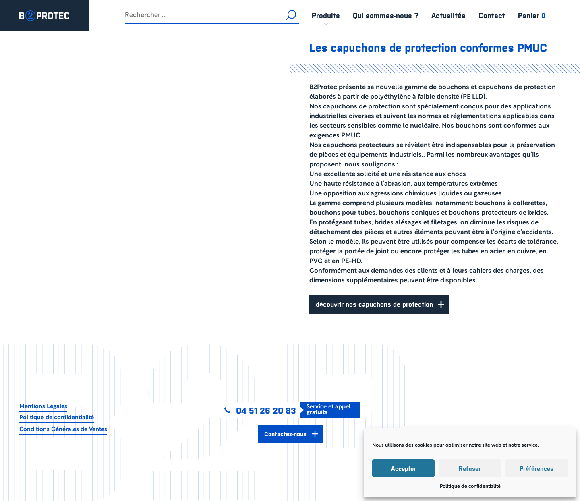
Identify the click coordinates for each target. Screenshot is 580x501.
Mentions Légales (43, 406)
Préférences (536, 468)
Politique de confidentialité (470, 486)
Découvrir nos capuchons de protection (374, 304)
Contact (491, 15)
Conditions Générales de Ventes (63, 429)
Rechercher (291, 15)
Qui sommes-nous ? (385, 15)
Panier (531, 15)
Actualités (448, 15)
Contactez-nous (285, 433)
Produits (326, 15)
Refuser (470, 468)
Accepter (403, 468)
